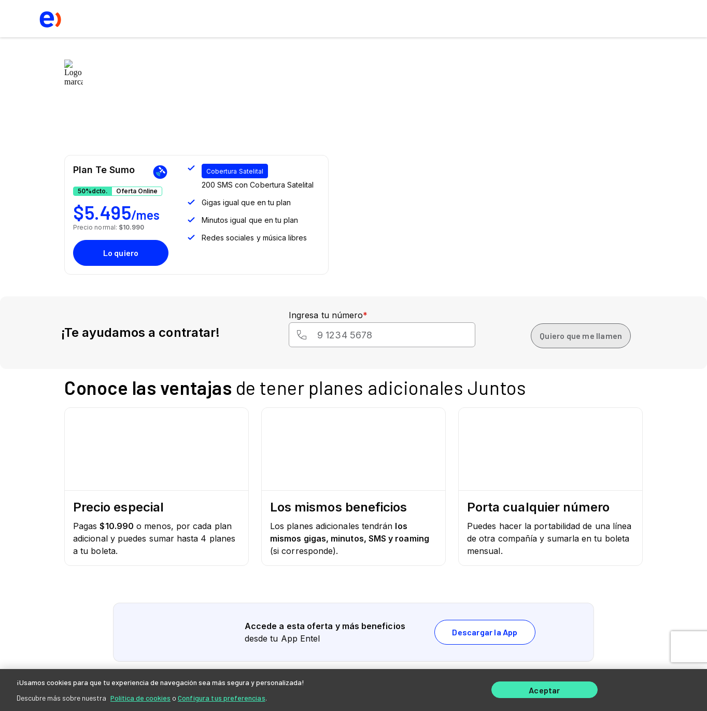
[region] (353, 688)
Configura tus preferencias (221, 695)
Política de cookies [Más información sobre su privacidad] (140, 695)
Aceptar (544, 689)
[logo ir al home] (49, 18)
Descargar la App (484, 632)
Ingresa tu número (328, 315)
